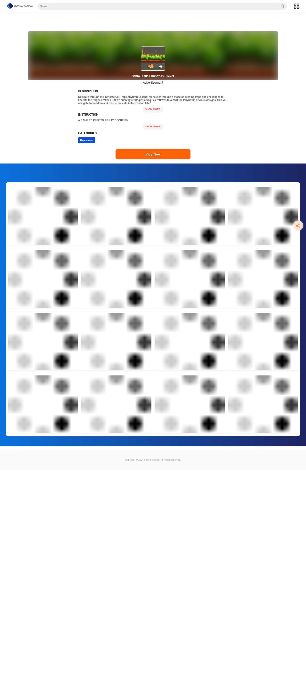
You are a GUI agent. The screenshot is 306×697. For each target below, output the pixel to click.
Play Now (153, 154)
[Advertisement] (117, 528)
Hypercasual (86, 140)
